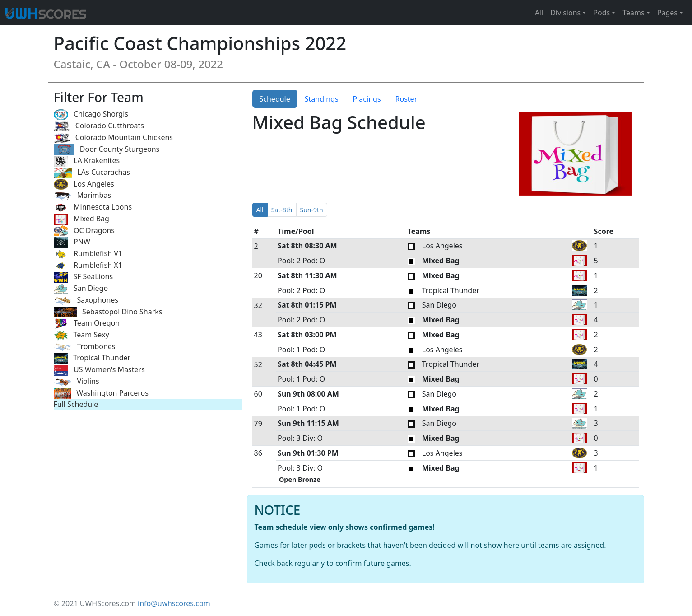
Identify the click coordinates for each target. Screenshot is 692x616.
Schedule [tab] (275, 99)
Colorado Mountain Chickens (113, 138)
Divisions (565, 13)
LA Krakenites (87, 161)
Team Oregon (87, 323)
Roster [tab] (406, 99)
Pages (667, 13)
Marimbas (82, 195)
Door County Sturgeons (107, 149)
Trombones (85, 347)
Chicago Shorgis (91, 114)
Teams (633, 13)
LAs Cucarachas (92, 172)
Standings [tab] (322, 99)
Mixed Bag (81, 219)
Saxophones (86, 300)
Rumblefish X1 (88, 265)
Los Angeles (84, 184)
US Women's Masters (99, 370)
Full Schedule (76, 404)
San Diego (81, 288)
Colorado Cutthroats (99, 126)
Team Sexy (81, 335)
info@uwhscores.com (174, 603)
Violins (76, 381)
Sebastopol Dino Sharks (108, 312)
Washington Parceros (101, 393)
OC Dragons (84, 231)
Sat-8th (282, 209)
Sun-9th (311, 209)
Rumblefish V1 (88, 254)
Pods (601, 13)
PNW (72, 242)
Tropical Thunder (92, 358)
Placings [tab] (367, 99)
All (539, 13)
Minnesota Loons (93, 207)
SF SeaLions (83, 277)
